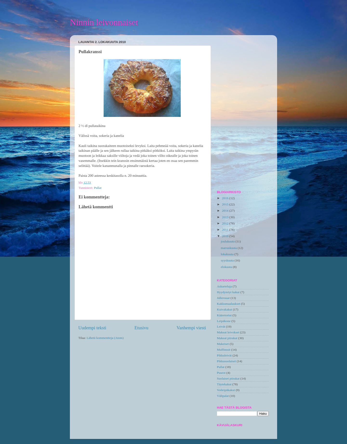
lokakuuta (227, 254)
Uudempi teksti (92, 327)
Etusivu (141, 327)
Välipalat (223, 396)
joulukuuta (228, 241)
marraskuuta (229, 248)
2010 (225, 236)
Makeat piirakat (227, 338)
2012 (225, 223)
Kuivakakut (224, 309)
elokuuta (227, 267)
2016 (225, 198)
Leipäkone (224, 321)
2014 (225, 210)
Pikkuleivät (224, 355)
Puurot (221, 372)
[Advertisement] (243, 111)
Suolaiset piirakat (228, 378)
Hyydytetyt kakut (228, 292)
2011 (225, 229)
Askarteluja (224, 286)
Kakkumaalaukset (228, 303)
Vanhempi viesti (191, 327)
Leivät (221, 326)
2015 (225, 204)
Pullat (98, 188)
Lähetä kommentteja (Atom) (105, 338)
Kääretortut (224, 315)
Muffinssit (223, 349)
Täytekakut (224, 384)
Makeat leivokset (228, 332)
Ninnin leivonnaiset (104, 22)
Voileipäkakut (226, 390)
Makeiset (223, 344)
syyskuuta (227, 260)
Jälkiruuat (223, 298)
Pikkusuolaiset (226, 361)
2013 (225, 217)
